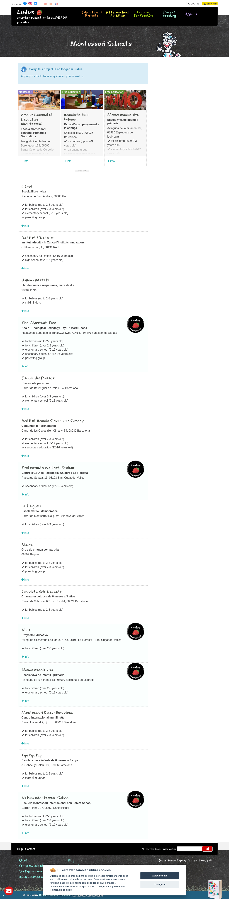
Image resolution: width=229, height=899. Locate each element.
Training (143, 14)
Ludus (26, 12)
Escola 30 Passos (38, 378)
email (182, 849)
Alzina (26, 544)
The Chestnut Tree (39, 323)
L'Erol (26, 186)
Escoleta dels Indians (76, 117)
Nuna (26, 630)
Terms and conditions (34, 866)
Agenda (191, 14)
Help (20, 849)
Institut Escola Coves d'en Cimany (52, 420)
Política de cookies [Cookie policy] (61, 889)
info (24, 161)
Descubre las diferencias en (40, 894)
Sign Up (210, 4)
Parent (169, 14)
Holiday (31, 877)
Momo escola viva (123, 114)
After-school (117, 14)
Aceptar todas (159, 875)
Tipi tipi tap (31, 755)
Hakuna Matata (35, 280)
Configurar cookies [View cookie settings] (32, 871)
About (23, 861)
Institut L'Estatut (38, 237)
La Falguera (31, 506)
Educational (91, 14)
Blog (71, 861)
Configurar (159, 884)
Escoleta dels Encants (41, 591)
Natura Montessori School (46, 798)
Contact (30, 849)
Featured (82, 171)
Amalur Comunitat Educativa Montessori (37, 119)
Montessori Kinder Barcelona (47, 712)
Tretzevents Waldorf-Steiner (48, 467)
